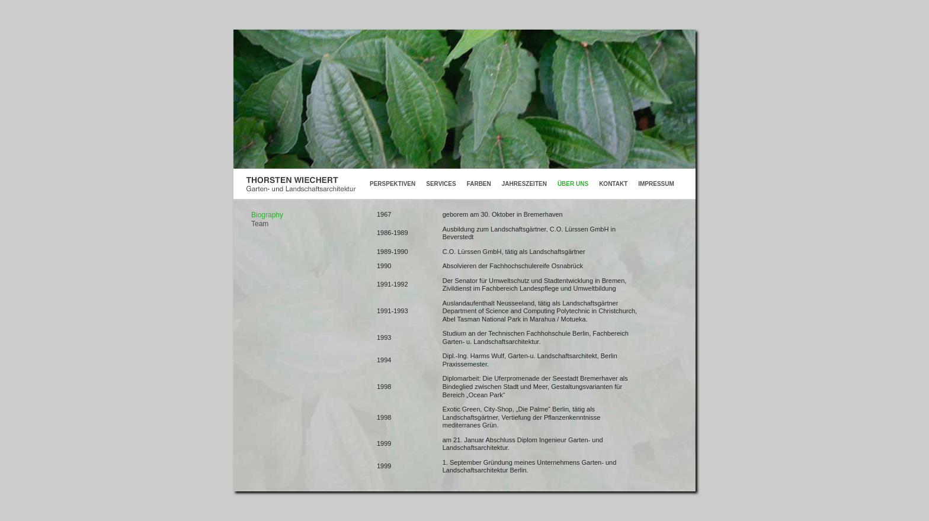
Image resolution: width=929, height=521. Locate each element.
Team (259, 224)
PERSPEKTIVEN (392, 184)
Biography (267, 215)
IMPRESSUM (656, 184)
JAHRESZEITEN (524, 184)
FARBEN (479, 184)
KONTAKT (613, 184)
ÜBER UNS (573, 184)
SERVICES (441, 184)
